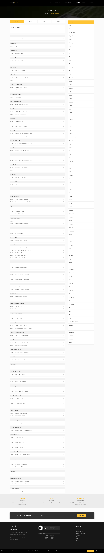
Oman (80, 241)
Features (90, 2)
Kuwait (80, 203)
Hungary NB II (13, 238)
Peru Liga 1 (13, 341)
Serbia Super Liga (14, 421)
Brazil (80, 98)
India (80, 171)
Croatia (80, 126)
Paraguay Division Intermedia (17, 324)
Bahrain (80, 81)
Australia (80, 70)
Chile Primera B (14, 148)
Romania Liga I (13, 387)
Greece (80, 157)
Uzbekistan (80, 332)
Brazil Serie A (13, 109)
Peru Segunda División (15, 350)
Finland (80, 150)
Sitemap (77, 538)
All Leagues (71, 22)
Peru (80, 248)
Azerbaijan (80, 77)
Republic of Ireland (80, 259)
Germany (80, 42)
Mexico (80, 220)
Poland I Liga (13, 365)
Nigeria (80, 234)
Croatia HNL (13, 175)
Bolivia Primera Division (15, 102)
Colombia (80, 119)
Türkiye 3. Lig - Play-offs (16, 453)
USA (80, 328)
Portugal (80, 255)
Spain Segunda (13, 50)
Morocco (80, 227)
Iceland (80, 168)
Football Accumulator (80, 2)
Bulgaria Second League (16, 141)
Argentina (80, 63)
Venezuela (80, 335)
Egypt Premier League (15, 206)
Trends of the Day (67, 2)
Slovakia (80, 286)
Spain (80, 39)
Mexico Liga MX (14, 294)
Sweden (80, 300)
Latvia (80, 206)
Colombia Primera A (15, 155)
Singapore (80, 283)
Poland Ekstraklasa (14, 358)
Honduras (80, 161)
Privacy (77, 542)
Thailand (80, 307)
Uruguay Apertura (14, 489)
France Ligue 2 (13, 67)
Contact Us (78, 536)
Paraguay (80, 245)
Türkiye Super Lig (14, 460)
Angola (80, 60)
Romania (80, 262)
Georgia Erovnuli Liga (15, 219)
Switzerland (80, 304)
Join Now (81, 517)
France (80, 49)
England (80, 35)
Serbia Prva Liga (14, 411)
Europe (80, 28)
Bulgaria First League (15, 131)
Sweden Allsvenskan (15, 436)
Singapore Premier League (16, 428)
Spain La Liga (13, 43)
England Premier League (16, 36)
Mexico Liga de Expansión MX (17, 304)
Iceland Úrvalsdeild (14, 245)
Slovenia (80, 290)
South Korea (80, 297)
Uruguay (80, 325)
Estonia (80, 147)
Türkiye (80, 314)
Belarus (80, 84)
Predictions (57, 2)
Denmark (80, 133)
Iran (80, 178)
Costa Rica (80, 123)
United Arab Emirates (80, 321)
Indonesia (80, 175)
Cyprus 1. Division (14, 182)
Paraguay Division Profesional (17, 333)
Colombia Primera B (14, 165)
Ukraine (80, 318)
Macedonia (80, 213)
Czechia (80, 116)
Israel (80, 185)
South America (80, 32)
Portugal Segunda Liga (15, 380)
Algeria (80, 56)
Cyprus (80, 130)
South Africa (80, 293)
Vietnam (80, 339)
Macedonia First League (15, 285)
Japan (80, 189)
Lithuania (80, 210)
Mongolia (80, 224)
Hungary (80, 164)
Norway (80, 238)
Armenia (80, 67)
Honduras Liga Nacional (15, 228)
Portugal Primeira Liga (15, 372)
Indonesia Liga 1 (14, 263)
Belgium (80, 88)
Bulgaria (80, 102)
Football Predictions (54, 13)
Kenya (80, 196)
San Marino (80, 269)
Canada (80, 105)
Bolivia (80, 91)
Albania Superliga (14, 75)
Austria (80, 74)
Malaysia (80, 217)
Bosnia (80, 95)
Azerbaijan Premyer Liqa (16, 94)
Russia (80, 266)
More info (98, 550)
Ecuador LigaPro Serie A (16, 197)
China (80, 112)
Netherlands (80, 231)
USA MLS (12, 472)
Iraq (80, 182)
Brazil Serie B (13, 119)
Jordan (80, 192)
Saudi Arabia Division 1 (15, 397)
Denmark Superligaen (15, 189)
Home (50, 2)
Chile (80, 109)
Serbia (80, 279)
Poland (80, 252)
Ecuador (80, 140)
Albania (80, 53)
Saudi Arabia (80, 272)
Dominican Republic (80, 137)
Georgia (80, 154)
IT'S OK (90, 550)
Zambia (80, 342)
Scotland (80, 276)
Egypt (80, 144)
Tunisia (80, 311)
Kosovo (80, 199)
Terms (77, 540)
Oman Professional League (16, 314)
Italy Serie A (13, 58)
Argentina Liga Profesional (16, 85)
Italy (80, 46)
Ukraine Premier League (16, 480)
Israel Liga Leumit (14, 272)
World (80, 25)
